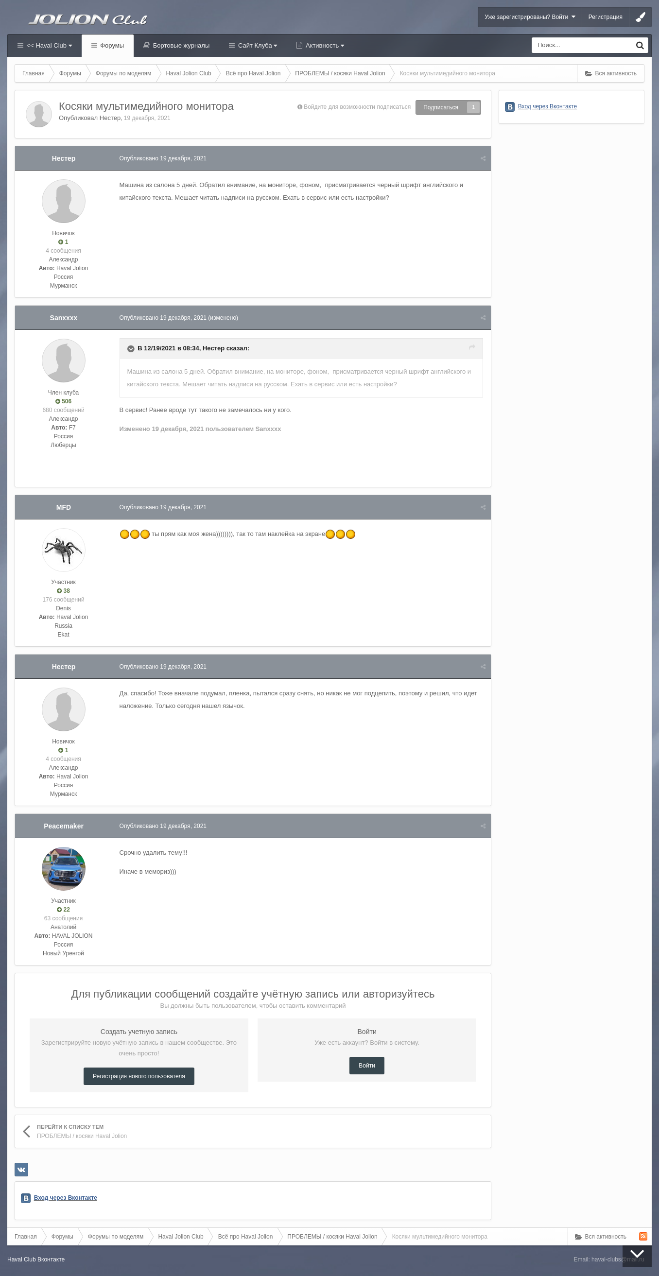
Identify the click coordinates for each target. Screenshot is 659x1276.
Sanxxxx (64, 318)
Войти (367, 1065)
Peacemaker (64, 826)
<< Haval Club (48, 45)
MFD (63, 507)
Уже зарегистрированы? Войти (530, 16)
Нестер (110, 117)
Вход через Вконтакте (65, 1197)
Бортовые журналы (180, 45)
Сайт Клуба (256, 45)
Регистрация (606, 17)
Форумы (111, 45)
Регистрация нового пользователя (139, 1076)
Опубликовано (163, 158)
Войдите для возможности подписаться (357, 106)
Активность (324, 45)
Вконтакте (51, 1259)
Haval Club (21, 1259)
